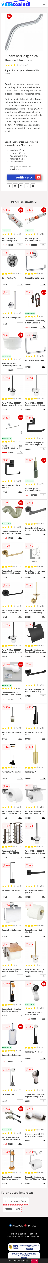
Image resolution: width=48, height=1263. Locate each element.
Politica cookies (32, 1236)
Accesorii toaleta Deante (16, 1201)
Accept (34, 1260)
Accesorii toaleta (12, 1208)
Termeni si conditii (18, 1233)
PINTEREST (30, 1225)
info (20, 245)
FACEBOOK (16, 1225)
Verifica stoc (28, 177)
